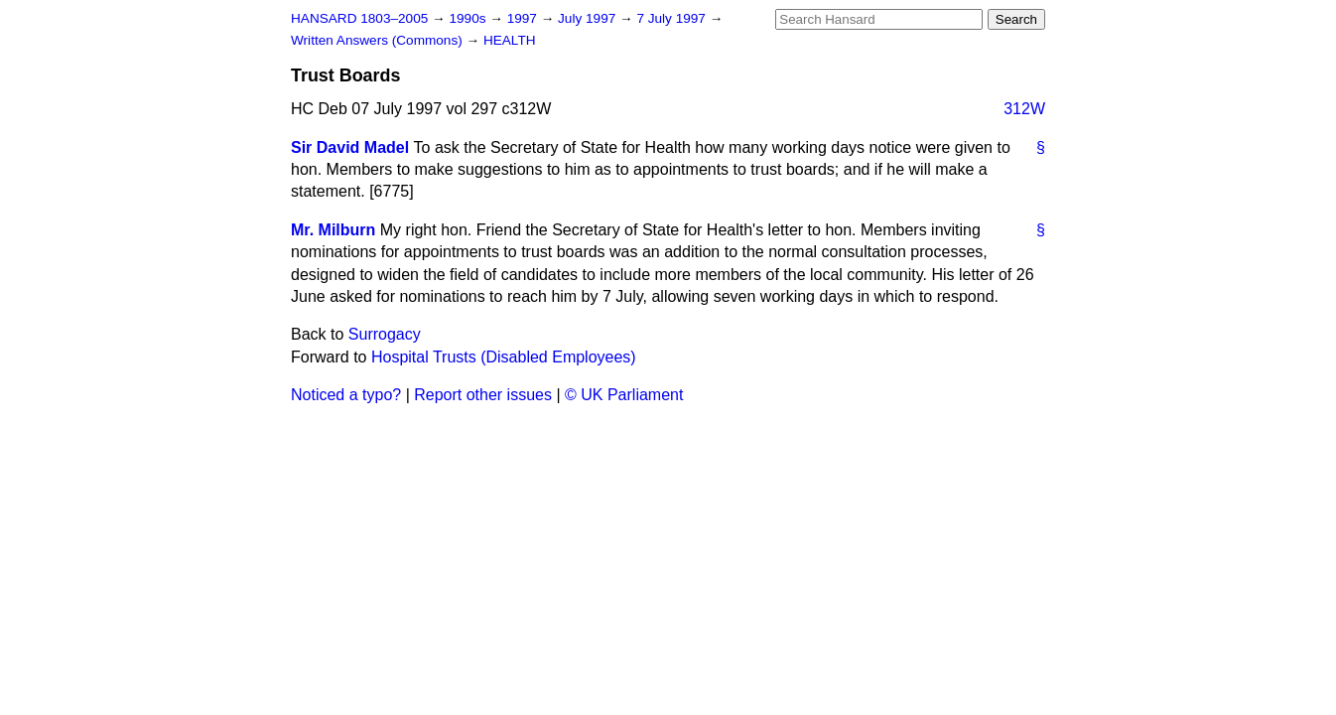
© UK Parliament (624, 394)
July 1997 (588, 18)
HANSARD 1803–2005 (359, 18)
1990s (469, 18)
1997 (524, 18)
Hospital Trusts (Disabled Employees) (503, 357)
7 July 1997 (672, 18)
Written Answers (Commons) (379, 40)
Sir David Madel (350, 147)
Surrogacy (384, 334)
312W (1024, 108)
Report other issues (483, 394)
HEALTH (509, 40)
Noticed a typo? (346, 394)
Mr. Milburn (333, 229)
